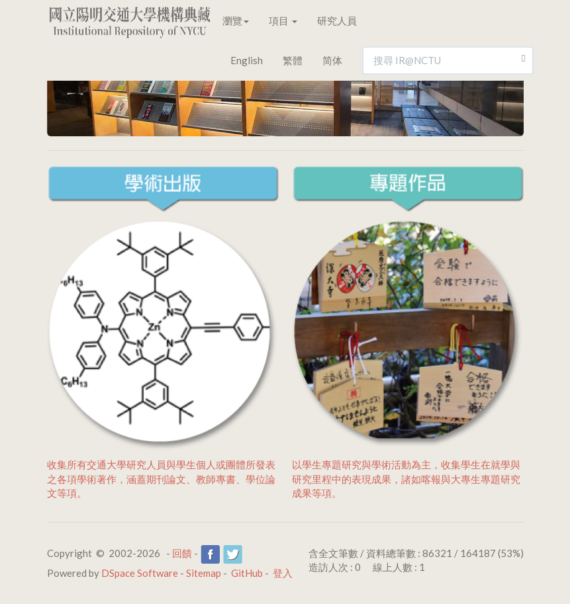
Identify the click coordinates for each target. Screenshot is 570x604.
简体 (332, 60)
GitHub (247, 573)
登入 (283, 573)
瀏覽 (235, 20)
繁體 (293, 60)
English (246, 60)
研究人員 (337, 20)
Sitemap (203, 573)
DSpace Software (139, 573)
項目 (283, 20)
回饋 (182, 553)
